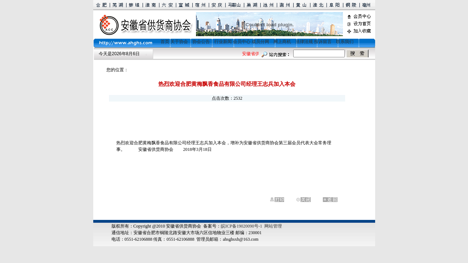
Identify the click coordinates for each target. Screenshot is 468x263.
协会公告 (201, 41)
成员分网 (260, 41)
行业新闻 (223, 41)
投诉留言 (323, 41)
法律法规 (304, 41)
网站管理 (273, 226)
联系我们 (345, 41)
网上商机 (282, 41)
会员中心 (241, 41)
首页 (162, 41)
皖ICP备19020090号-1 (241, 226)
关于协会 (179, 41)
